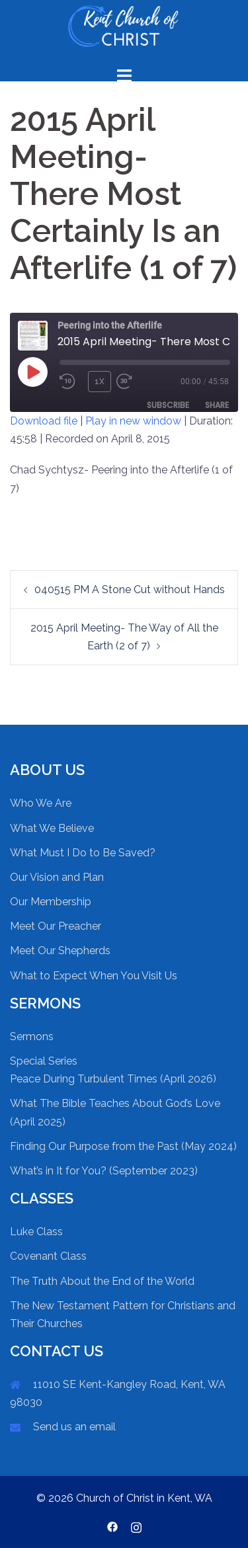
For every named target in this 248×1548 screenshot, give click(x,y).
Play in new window (133, 421)
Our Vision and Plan (57, 877)
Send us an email (74, 1426)
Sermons (32, 1036)
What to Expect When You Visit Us (93, 975)
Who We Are (40, 803)
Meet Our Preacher (55, 926)
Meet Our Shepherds (60, 950)
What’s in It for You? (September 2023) (104, 1170)
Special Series (43, 1061)
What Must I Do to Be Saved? (82, 852)
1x (99, 381)
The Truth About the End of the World (102, 1281)
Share (217, 405)
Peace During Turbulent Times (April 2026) (113, 1079)
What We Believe (52, 828)
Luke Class (36, 1231)
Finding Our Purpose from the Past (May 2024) (123, 1146)
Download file (43, 421)
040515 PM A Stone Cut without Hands (129, 589)
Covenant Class (48, 1256)
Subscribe (168, 405)
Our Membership (50, 901)
